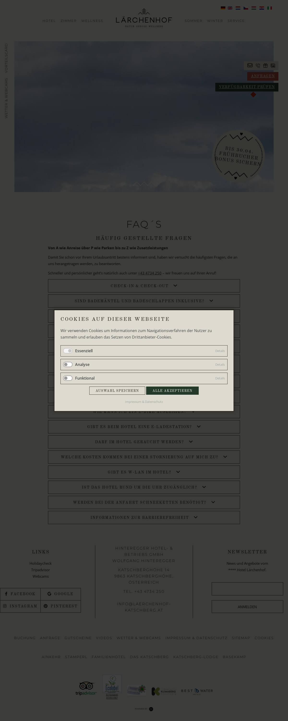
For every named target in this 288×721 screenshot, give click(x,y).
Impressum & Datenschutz (144, 401)
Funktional (85, 378)
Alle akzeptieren (172, 390)
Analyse (82, 364)
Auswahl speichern (117, 390)
